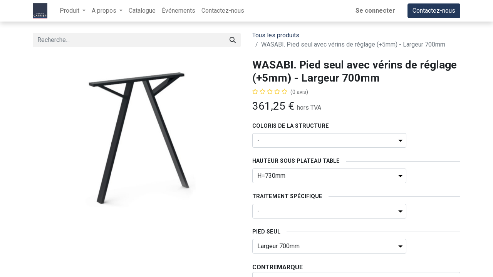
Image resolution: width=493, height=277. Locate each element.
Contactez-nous (434, 10)
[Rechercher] (233, 40)
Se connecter (375, 10)
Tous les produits (275, 35)
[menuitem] (142, 10)
